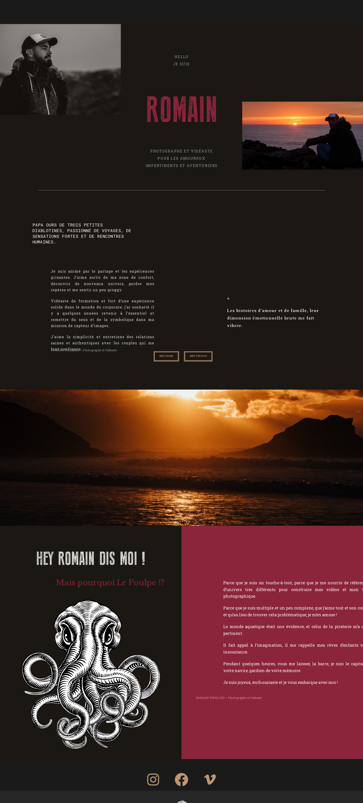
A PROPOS (119, 11)
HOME (96, 11)
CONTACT (269, 11)
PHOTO (142, 11)
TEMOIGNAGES (240, 11)
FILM (215, 11)
